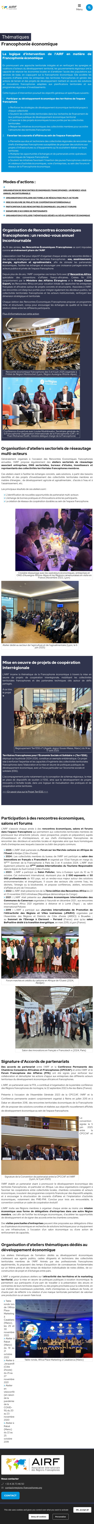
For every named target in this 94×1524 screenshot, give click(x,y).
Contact (10, 1495)
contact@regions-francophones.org (23, 1487)
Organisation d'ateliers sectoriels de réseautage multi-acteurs (42, 198)
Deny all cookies (38, 1517)
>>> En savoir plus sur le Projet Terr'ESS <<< (25, 791)
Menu (79, 9)
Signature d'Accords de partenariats (26, 211)
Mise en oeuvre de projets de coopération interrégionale (38, 202)
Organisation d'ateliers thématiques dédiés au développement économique (48, 215)
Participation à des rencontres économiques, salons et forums (41, 206)
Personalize (60, 1517)
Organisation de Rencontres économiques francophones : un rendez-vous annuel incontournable (44, 192)
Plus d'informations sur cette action (21, 313)
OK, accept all (82, 1510)
